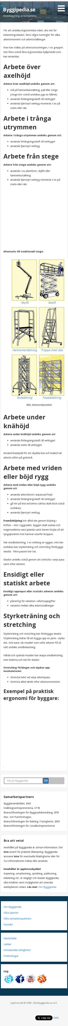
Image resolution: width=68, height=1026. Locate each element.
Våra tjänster (11, 912)
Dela (56, 1017)
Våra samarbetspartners (17, 918)
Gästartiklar (10, 938)
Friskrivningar (11, 956)
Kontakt (8, 924)
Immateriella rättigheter (17, 950)
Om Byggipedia (47, 887)
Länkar (7, 944)
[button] (62, 6)
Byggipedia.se (19, 9)
